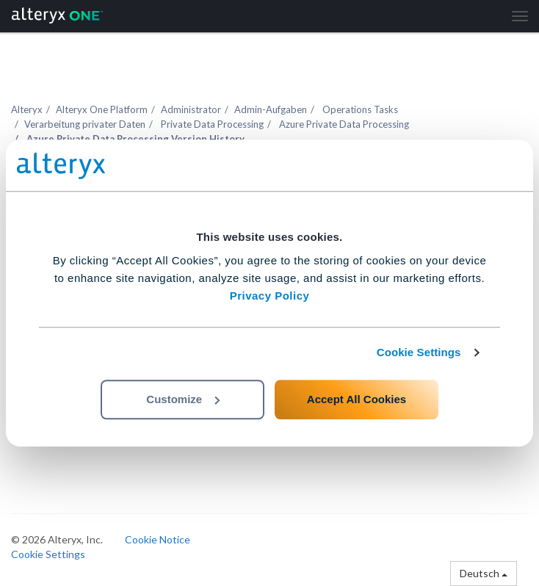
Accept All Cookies (356, 399)
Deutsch (483, 573)
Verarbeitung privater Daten (84, 124)
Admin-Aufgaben (270, 109)
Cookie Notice (157, 539)
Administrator (191, 109)
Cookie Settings (419, 352)
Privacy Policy (270, 295)
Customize (183, 399)
